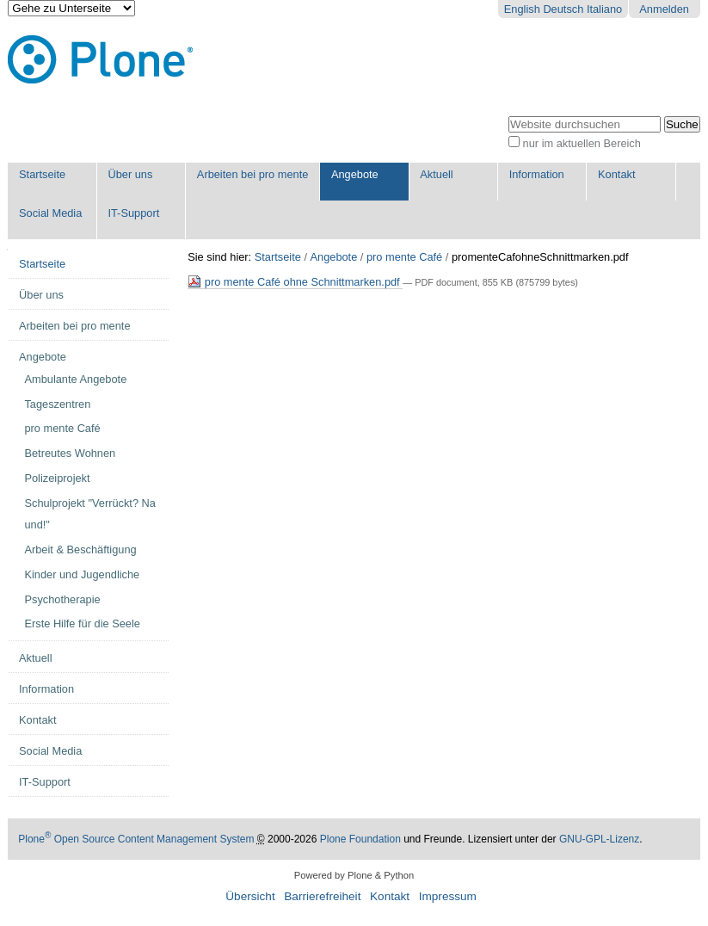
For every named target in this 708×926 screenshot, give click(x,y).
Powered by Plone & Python (354, 875)
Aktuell (436, 174)
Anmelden (664, 9)
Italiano (604, 9)
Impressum (448, 896)
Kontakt (616, 174)
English (522, 9)
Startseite (42, 174)
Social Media (50, 213)
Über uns (130, 174)
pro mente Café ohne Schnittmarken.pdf (295, 281)
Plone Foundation (360, 839)
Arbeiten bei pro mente (252, 174)
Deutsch (563, 9)
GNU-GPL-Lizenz (599, 839)
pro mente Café (404, 256)
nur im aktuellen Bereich (582, 143)
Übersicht (249, 896)
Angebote (355, 174)
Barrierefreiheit (322, 896)
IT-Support (133, 213)
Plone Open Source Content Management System (136, 839)
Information (536, 174)
